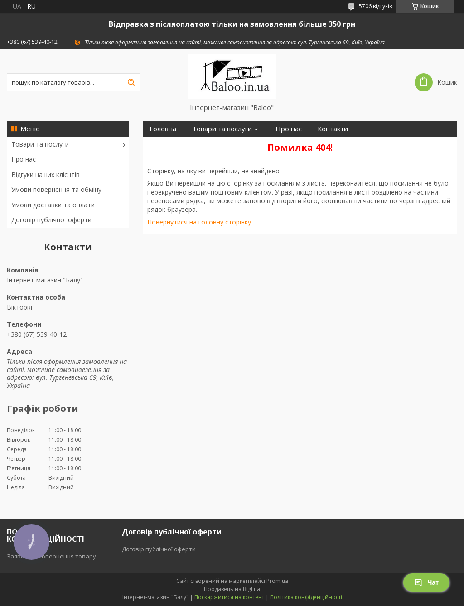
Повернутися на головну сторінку (199, 222)
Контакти (333, 128)
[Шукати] (131, 82)
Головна (163, 128)
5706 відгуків (375, 6)
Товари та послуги (40, 144)
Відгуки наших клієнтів (45, 174)
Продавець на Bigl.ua (232, 589)
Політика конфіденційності (306, 597)
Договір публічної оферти (51, 219)
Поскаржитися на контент (229, 597)
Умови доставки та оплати (53, 204)
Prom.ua (277, 581)
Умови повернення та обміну (56, 189)
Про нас (23, 159)
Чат (426, 582)
